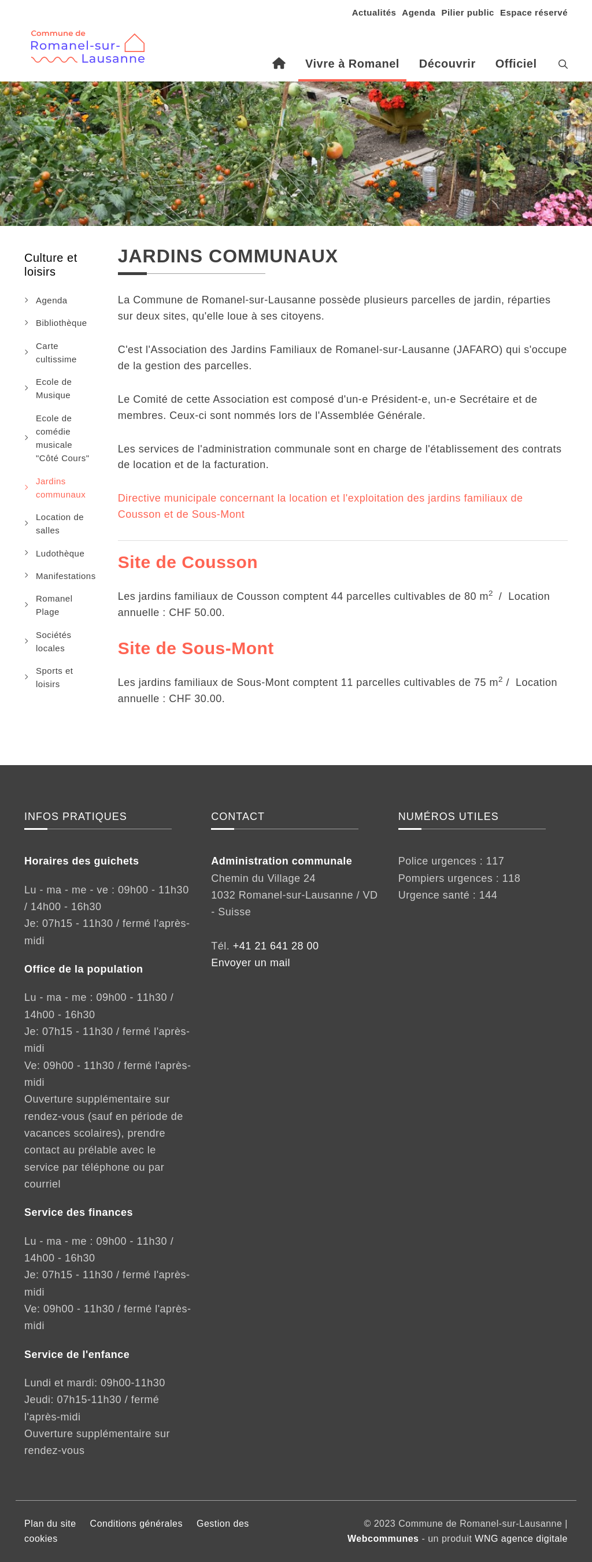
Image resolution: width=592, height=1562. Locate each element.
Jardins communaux (61, 487)
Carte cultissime (56, 352)
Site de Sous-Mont (196, 648)
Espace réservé (534, 12)
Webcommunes (383, 1539)
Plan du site (50, 1523)
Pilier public (467, 12)
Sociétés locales (54, 641)
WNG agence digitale (521, 1539)
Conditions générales (136, 1523)
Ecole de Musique (54, 388)
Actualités (374, 12)
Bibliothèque (61, 323)
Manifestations (66, 576)
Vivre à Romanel (352, 63)
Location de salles (60, 523)
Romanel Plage (54, 605)
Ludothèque (60, 553)
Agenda (418, 12)
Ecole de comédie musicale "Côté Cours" (63, 438)
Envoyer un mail (250, 963)
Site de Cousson (188, 562)
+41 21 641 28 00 (276, 946)
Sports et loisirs (54, 677)
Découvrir (447, 63)
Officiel (516, 63)
